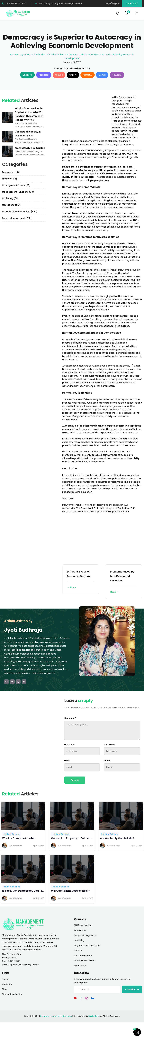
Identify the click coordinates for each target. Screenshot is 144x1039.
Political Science (57, 54)
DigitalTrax (93, 1016)
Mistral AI (87, 74)
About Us (7, 983)
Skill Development (83, 925)
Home (13, 54)
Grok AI (72, 74)
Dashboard (132, 3)
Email (67, 760)
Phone (107, 760)
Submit (75, 780)
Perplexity (44, 74)
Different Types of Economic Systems (80, 579)
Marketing (79, 940)
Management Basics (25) (16, 185)
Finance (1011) (9, 178)
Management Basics (85, 960)
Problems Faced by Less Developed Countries (123, 582)
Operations (80, 930)
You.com (117, 74)
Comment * (70, 718)
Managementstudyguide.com (56, 1016)
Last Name (109, 744)
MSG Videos (80, 965)
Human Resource (83, 955)
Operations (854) (12, 204)
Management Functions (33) (18, 191)
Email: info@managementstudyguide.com (58, 3)
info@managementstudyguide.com (23, 964)
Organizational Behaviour (32, 54)
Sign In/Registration (12, 994)
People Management (85, 935)
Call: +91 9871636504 (14, 3)
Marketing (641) (11, 198)
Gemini (102, 74)
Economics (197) (11, 172)
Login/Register (112, 3)
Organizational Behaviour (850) (19, 211)
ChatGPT (27, 74)
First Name (69, 744)
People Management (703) (17, 218)
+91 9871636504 (13, 961)
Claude (59, 74)
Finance (78, 950)
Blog (4, 989)
